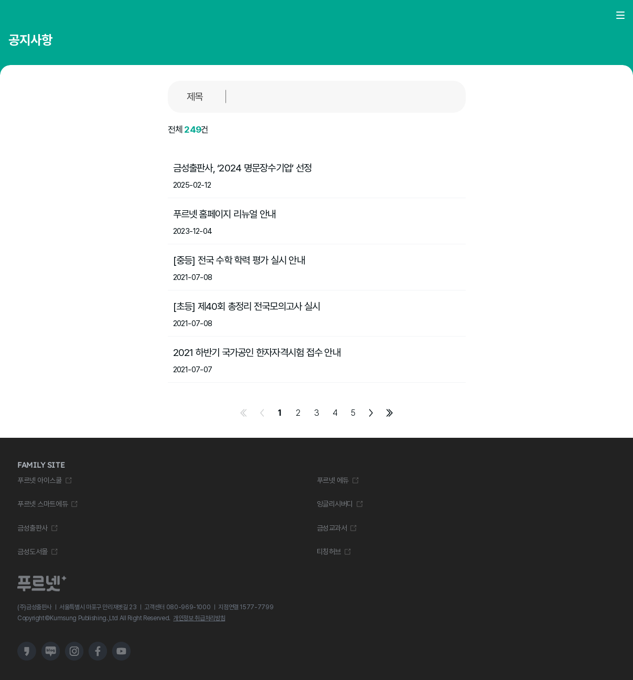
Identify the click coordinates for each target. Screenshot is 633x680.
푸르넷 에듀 (333, 480)
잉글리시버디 (335, 504)
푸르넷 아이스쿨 (39, 480)
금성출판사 (32, 528)
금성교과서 (332, 528)
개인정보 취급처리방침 (199, 618)
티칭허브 (329, 551)
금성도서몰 (32, 551)
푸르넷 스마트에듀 (42, 504)
